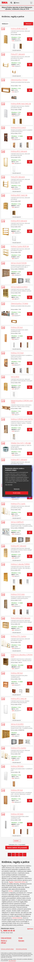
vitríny (11, 891)
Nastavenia (16, 489)
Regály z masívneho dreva (17, 882)
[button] (11, 3)
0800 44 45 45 (9, 931)
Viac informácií (8, 484)
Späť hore (30, 929)
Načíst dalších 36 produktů (17, 848)
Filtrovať (28, 24)
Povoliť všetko (16, 493)
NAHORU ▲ (17, 840)
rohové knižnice (17, 918)
